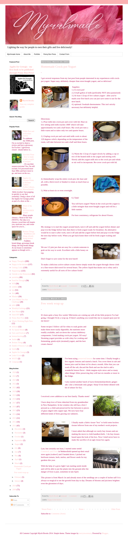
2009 (14, 490)
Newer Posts (46, 509)
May (16, 456)
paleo (14, 305)
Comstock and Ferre (49, 451)
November (19, 433)
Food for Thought (18, 280)
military (15, 327)
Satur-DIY (16, 315)
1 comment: (73, 496)
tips (13, 290)
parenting (15, 277)
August (17, 444)
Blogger (105, 533)
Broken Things (17, 343)
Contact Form (64, 54)
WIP (13, 284)
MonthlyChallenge (19, 308)
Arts (13, 293)
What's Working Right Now (22, 321)
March (17, 463)
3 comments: (73, 286)
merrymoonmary (85, 533)
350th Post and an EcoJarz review (28, 133)
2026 (14, 372)
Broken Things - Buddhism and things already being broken (29, 235)
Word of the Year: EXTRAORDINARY (28, 209)
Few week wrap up (52, 303)
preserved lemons (85, 358)
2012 (14, 422)
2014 (14, 414)
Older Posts (115, 509)
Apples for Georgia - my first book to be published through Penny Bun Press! (21, 69)
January (18, 481)
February (18, 477)
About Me (27, 54)
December (19, 429)
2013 (14, 418)
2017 (14, 403)
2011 (14, 426)
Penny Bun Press (49, 54)
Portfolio (37, 54)
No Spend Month (18, 330)
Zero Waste (16, 312)
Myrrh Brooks (28, 101)
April (17, 459)
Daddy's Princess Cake (20, 346)
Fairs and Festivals (19, 333)
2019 (14, 395)
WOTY (15, 359)
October (18, 437)
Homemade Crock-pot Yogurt (58, 66)
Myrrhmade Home (13, 54)
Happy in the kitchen (54, 290)
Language (15, 362)
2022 (14, 384)
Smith (14, 349)
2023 (14, 380)
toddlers (15, 287)
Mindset (15, 297)
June (16, 452)
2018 (14, 399)
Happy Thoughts (18, 261)
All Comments (17, 505)
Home (81, 509)
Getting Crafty (17, 268)
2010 (14, 486)
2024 (14, 376)
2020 (14, 391)
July (16, 448)
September (19, 440)
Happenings (16, 271)
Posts (14, 500)
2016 (14, 407)
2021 (14, 388)
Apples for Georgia (19, 352)
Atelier (14, 339)
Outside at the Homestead (21, 274)
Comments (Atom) (58, 514)
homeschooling (17, 336)
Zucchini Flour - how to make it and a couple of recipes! (28, 158)
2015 (14, 410)
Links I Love (17, 355)
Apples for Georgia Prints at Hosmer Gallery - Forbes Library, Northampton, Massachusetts (23, 183)
